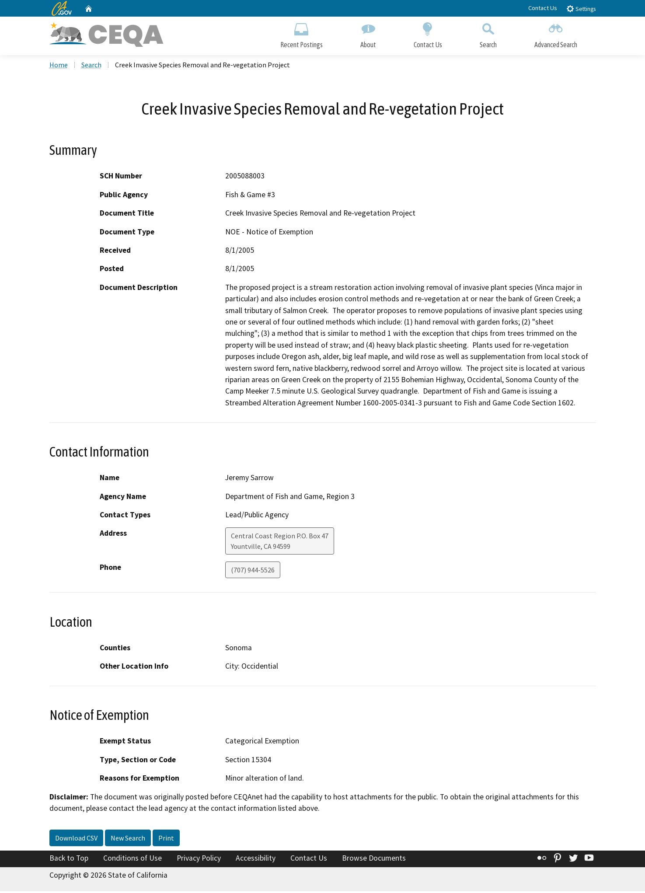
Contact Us (542, 8)
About (368, 34)
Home (58, 66)
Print (166, 839)
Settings (581, 8)
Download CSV (76, 839)
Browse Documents (374, 859)
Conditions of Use (132, 859)
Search (488, 34)
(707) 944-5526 (253, 571)
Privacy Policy (199, 859)
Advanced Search (556, 34)
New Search (128, 839)
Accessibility (255, 859)
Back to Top (68, 859)
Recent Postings (301, 34)
